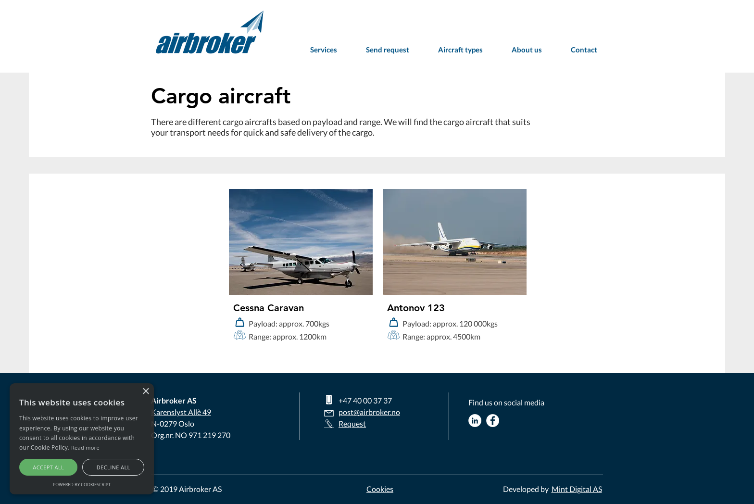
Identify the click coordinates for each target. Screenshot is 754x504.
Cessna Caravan (268, 308)
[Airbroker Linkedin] (474, 420)
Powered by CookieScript (82, 484)
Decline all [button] (113, 467)
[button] (460, 50)
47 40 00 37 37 (367, 400)
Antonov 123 (416, 308)
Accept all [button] (48, 467)
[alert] (82, 438)
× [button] (145, 391)
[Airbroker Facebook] (492, 420)
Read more (85, 447)
